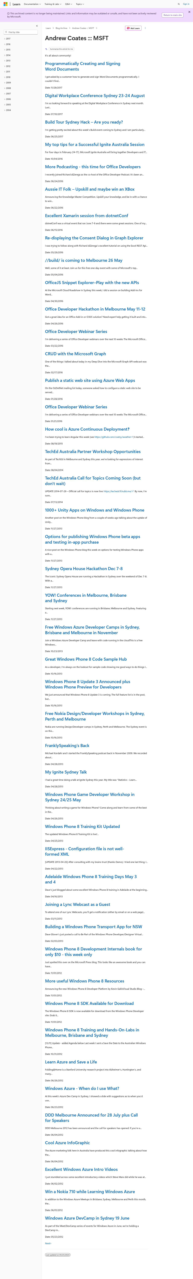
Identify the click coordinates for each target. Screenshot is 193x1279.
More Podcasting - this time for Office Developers (93, 166)
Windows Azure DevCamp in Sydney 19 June (87, 1218)
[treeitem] (21, 38)
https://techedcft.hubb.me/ (118, 491)
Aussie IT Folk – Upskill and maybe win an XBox (89, 189)
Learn (48, 28)
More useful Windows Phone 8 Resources (84, 981)
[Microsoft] (6, 4)
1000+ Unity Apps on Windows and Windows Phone (94, 510)
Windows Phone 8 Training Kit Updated (82, 826)
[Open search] (179, 4)
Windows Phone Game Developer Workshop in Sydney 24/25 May (89, 796)
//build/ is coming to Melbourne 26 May (83, 260)
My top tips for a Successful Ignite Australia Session (94, 144)
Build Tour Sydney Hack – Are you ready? (84, 122)
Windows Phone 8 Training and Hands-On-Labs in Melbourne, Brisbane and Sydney (92, 1032)
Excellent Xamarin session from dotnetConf (86, 215)
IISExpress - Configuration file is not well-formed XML (84, 851)
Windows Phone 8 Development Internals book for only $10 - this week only (93, 951)
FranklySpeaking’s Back (67, 745)
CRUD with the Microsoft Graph (75, 353)
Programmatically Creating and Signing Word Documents (82, 65)
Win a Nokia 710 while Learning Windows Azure (90, 1191)
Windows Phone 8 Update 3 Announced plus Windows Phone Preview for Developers (87, 684)
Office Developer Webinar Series (76, 331)
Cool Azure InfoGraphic (67, 1142)
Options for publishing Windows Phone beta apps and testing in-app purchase (92, 539)
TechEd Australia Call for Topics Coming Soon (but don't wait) (93, 480)
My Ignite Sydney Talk (66, 772)
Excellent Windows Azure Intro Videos (81, 1169)
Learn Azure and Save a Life (71, 1061)
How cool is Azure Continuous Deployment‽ (87, 429)
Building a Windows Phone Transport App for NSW (93, 926)
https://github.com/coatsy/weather (113, 436)
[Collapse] (37, 26)
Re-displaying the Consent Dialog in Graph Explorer (94, 237)
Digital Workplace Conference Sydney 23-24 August (95, 95)
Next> (48, 1243)
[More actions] (145, 28)
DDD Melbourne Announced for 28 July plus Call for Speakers (91, 1117)
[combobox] (21, 32)
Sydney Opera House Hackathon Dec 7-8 (84, 568)
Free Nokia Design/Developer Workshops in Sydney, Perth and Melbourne (95, 715)
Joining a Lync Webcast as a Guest (77, 904)
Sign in (186, 3)
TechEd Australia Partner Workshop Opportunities (93, 451)
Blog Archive (61, 28)
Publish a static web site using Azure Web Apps (90, 380)
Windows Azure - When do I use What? (82, 1088)
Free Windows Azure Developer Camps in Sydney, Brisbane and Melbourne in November (92, 629)
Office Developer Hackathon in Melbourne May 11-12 (95, 309)
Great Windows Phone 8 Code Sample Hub (86, 659)
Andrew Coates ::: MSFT (83, 28)
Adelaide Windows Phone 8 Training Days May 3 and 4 (91, 879)
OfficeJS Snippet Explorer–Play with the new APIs (92, 282)
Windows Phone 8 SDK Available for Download (89, 1003)
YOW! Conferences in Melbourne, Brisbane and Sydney (86, 597)
